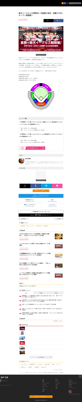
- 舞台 (43, 381)
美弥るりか (23, 367)
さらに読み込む (45, 357)
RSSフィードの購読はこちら (41, 190)
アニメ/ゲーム (23, 364)
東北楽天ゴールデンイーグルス (26, 57)
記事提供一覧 (71, 381)
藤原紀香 (36, 367)
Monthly (56, 293)
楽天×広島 (38, 225)
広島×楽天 (45, 225)
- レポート (57, 384)
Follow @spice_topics (29, 201)
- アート (43, 387)
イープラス (21, 372)
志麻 (52, 364)
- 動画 (56, 379)
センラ (58, 364)
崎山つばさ (43, 367)
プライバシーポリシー (72, 387)
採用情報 (70, 384)
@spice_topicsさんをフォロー (7, 385)
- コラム (56, 386)
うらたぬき (39, 364)
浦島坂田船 (31, 364)
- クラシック (44, 384)
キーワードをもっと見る (57, 369)
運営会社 (70, 379)
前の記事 (22, 218)
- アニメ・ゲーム (45, 386)
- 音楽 (43, 379)
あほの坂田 (46, 364)
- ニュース (57, 381)
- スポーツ (44, 389)
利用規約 (70, 386)
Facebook (4, 380)
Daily (26, 293)
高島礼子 (30, 367)
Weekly (41, 293)
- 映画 (43, 391)
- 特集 (56, 387)
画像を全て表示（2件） (41, 54)
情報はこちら (35, 148)
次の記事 (60, 218)
